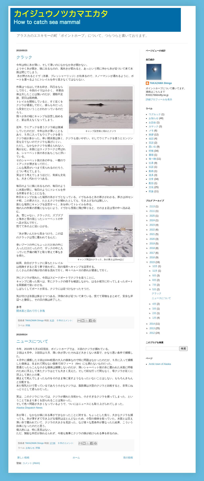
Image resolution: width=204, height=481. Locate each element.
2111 (153, 211)
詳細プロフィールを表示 (159, 99)
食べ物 (152, 158)
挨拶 (151, 134)
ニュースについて (32, 341)
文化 (151, 187)
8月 (154, 280)
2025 (153, 215)
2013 (153, 328)
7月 (154, 284)
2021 (153, 234)
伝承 (151, 163)
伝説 (151, 167)
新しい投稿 (23, 457)
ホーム (76, 457)
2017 (153, 253)
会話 (151, 138)
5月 (154, 289)
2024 (153, 220)
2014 (153, 323)
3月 (154, 308)
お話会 (152, 122)
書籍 (151, 154)
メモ (151, 130)
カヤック (153, 126)
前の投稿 (128, 457)
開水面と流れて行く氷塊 (30, 310)
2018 (153, 248)
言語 (151, 142)
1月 (154, 317)
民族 (151, 191)
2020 (153, 239)
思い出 (152, 146)
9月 (154, 275)
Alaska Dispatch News (29, 407)
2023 (153, 225)
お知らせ (30, 448)
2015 (153, 262)
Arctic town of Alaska (160, 364)
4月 (154, 304)
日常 (151, 179)
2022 (153, 229)
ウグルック (155, 114)
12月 (155, 266)
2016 (153, 257)
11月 (155, 270)
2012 (153, 333)
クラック (24, 57)
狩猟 (28, 325)
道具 (151, 175)
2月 (154, 313)
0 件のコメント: (65, 320)
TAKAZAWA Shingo (161, 83)
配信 (151, 183)
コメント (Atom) (31, 463)
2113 (153, 206)
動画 (151, 171)
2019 (153, 243)
